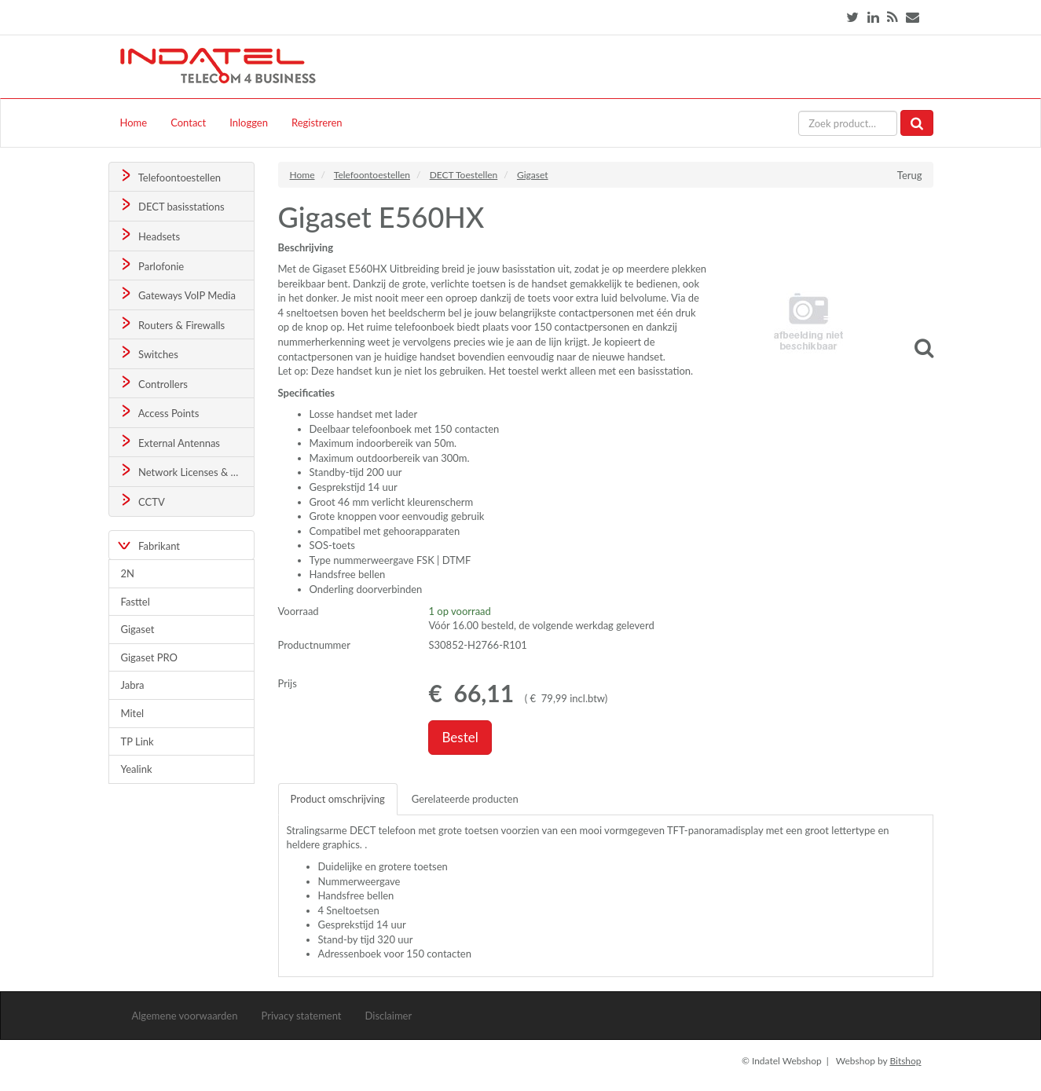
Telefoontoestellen (169, 176)
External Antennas (169, 441)
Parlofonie (151, 265)
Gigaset (138, 629)
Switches (148, 353)
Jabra (133, 685)
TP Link (137, 741)
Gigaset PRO (149, 657)
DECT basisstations (171, 205)
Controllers (153, 382)
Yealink (136, 769)
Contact (188, 122)
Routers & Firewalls (171, 324)
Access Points (158, 412)
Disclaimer (388, 1015)
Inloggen (248, 122)
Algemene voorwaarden (185, 1015)
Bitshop (905, 1061)
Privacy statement (302, 1015)
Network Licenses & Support (186, 470)
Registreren (317, 122)
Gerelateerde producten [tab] (465, 799)
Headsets (149, 235)
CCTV (141, 500)
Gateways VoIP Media (177, 294)
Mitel (133, 713)
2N (127, 573)
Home (134, 122)
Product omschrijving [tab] (338, 799)
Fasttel (135, 601)
